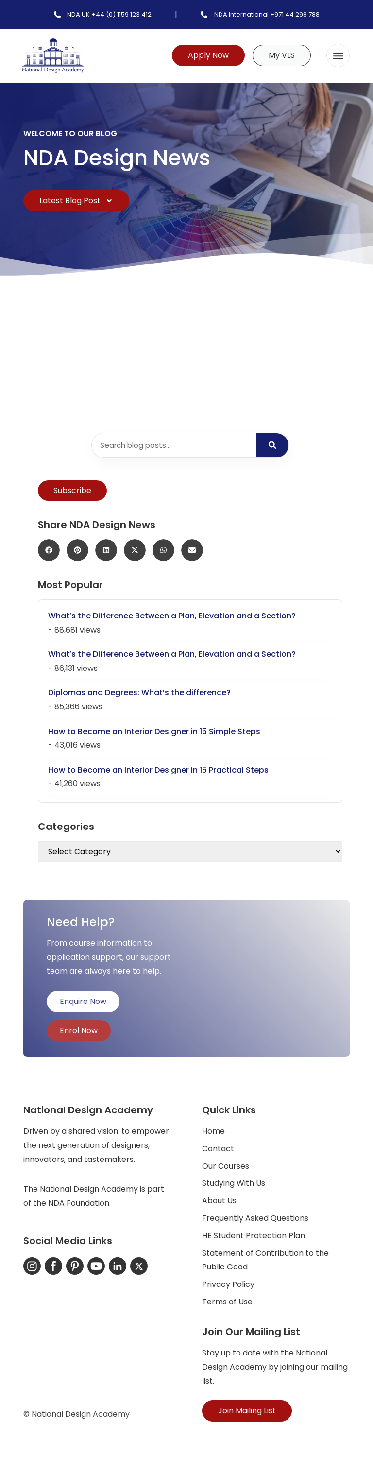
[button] (338, 55)
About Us (219, 1200)
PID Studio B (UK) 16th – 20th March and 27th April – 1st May (266, 343)
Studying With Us (233, 1183)
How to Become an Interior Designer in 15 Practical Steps (158, 769)
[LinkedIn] (117, 1266)
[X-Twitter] (139, 1266)
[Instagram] (32, 1266)
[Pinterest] (75, 1266)
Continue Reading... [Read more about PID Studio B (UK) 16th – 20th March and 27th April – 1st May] (246, 389)
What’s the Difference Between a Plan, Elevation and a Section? (172, 615)
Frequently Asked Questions (255, 1218)
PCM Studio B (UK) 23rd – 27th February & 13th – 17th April (102, 343)
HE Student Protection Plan (253, 1235)
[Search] (272, 445)
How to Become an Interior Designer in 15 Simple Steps (154, 731)
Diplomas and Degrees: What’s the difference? (139, 692)
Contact (218, 1148)
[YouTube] (96, 1266)
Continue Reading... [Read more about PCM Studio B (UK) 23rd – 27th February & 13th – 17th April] (78, 389)
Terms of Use (227, 1301)
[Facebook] (53, 1266)
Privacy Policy (228, 1284)
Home (213, 1131)
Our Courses (225, 1166)
